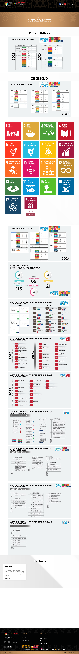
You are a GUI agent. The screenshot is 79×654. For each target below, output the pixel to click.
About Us (12, 10)
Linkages (40, 10)
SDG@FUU (52, 9)
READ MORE (30, 214)
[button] (72, 4)
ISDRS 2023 (8, 566)
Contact (58, 9)
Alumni (46, 9)
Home (6, 9)
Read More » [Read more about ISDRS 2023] (7, 578)
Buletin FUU (71, 9)
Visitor (58, 633)
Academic (20, 10)
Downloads (64, 9)
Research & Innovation (30, 10)
